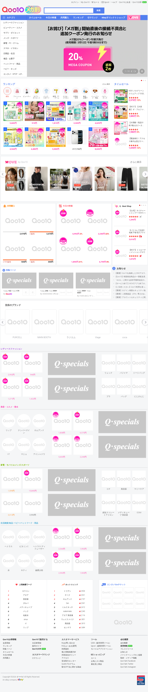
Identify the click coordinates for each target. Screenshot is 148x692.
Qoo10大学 (137, 2)
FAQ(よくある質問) (69, 646)
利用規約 (65, 649)
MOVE (11, 162)
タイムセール (121, 84)
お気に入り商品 (97, 661)
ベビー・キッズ (9, 69)
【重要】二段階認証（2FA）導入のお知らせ (131, 294)
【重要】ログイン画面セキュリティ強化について (131, 290)
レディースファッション (13, 22)
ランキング (9, 84)
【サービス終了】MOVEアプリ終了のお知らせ (131, 283)
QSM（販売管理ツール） (101, 643)
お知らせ (121, 268)
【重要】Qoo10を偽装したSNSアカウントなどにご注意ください (131, 273)
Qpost (106, 2)
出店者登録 (36, 643)
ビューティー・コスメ (12, 28)
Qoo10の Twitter (126, 664)
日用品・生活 (9, 53)
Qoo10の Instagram (128, 667)
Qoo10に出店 (124, 2)
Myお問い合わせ (68, 643)
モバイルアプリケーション (102, 649)
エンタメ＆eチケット (116, 584)
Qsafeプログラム (68, 664)
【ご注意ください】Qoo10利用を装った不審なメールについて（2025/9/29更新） (131, 287)
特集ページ (11, 270)
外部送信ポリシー (69, 655)
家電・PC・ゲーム (11, 43)
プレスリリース (126, 649)
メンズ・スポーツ (10, 38)
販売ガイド (36, 646)
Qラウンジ (36, 658)
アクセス (65, 658)
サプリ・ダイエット (11, 33)
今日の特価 (68, 206)
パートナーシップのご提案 (131, 655)
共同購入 (11, 206)
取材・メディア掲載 (128, 658)
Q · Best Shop (125, 206)
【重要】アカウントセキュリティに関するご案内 (131, 297)
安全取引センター (69, 661)
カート (97, 2)
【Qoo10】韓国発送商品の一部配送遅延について (131, 277)
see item (111, 356)
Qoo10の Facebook (128, 661)
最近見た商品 (96, 664)
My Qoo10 (85, 2)
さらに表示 (106, 84)
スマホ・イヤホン (10, 48)
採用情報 (124, 646)
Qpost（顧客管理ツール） (101, 646)
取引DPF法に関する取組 (71, 667)
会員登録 (6, 643)
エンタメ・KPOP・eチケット (15, 74)
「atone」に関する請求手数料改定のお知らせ (131, 280)
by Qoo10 (23, 162)
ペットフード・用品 (11, 64)
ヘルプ (114, 2)
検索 (98, 10)
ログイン (75, 2)
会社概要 (124, 643)
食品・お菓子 (9, 58)
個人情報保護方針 (69, 652)
